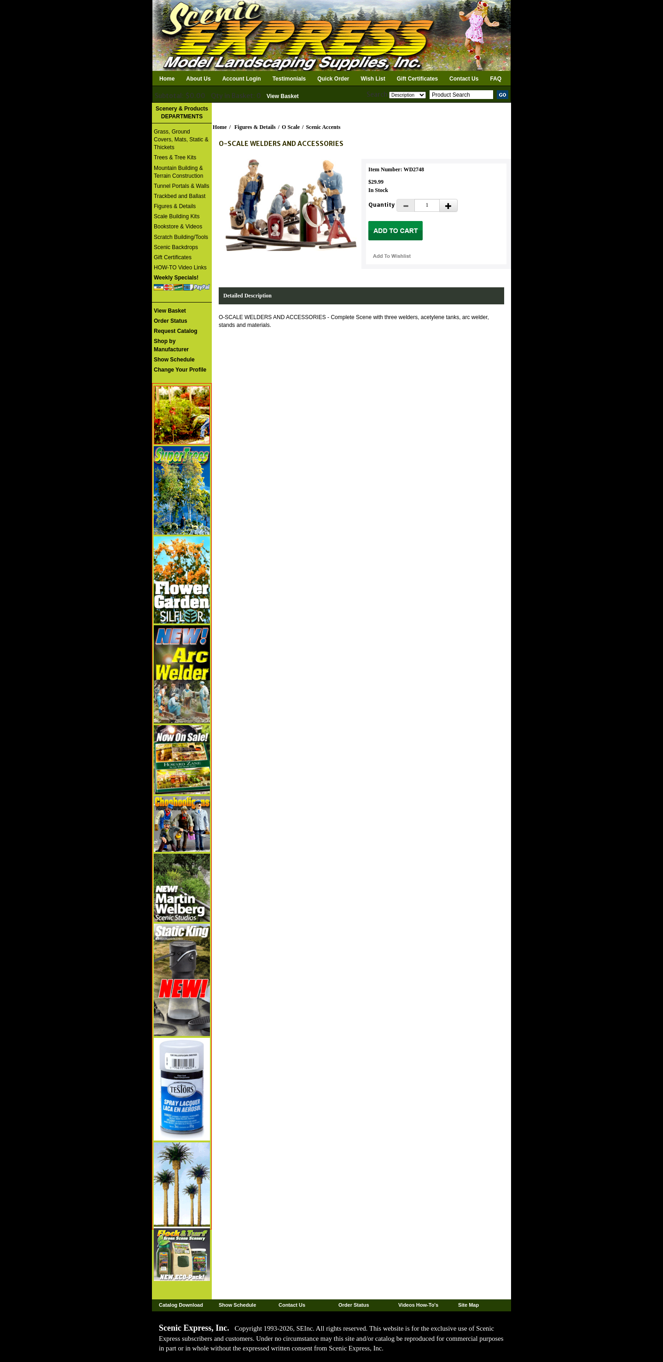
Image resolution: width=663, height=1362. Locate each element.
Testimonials (289, 79)
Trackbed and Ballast (179, 196)
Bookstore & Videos (178, 226)
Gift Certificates (417, 79)
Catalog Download (181, 1305)
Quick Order (333, 79)
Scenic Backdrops (176, 247)
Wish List (373, 79)
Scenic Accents (323, 127)
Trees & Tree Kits (175, 157)
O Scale (291, 127)
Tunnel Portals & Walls (181, 186)
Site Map (468, 1305)
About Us (198, 79)
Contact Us (463, 79)
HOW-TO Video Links (180, 267)
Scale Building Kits (176, 216)
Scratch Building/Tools (181, 237)
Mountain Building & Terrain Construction (178, 172)
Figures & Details (175, 206)
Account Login (241, 79)
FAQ (495, 79)
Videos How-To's (418, 1305)
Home (166, 79)
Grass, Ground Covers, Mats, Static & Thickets (181, 139)
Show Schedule (237, 1305)
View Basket (283, 96)
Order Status (353, 1305)
